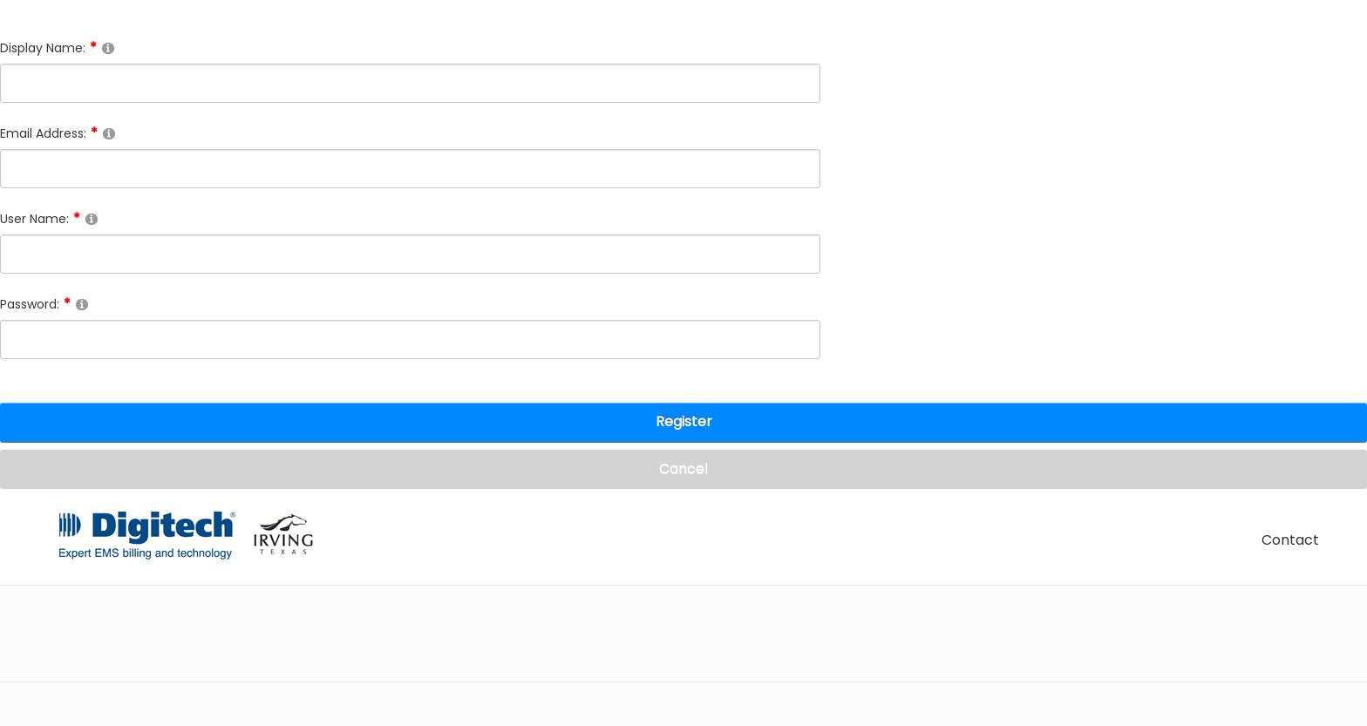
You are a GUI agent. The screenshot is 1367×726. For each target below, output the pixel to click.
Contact (1290, 540)
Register (684, 421)
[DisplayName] (410, 83)
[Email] (410, 168)
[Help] (108, 47)
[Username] (410, 254)
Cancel (683, 468)
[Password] (410, 339)
